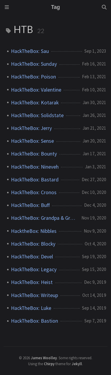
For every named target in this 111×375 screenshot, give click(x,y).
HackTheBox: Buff (30, 205)
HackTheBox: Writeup (34, 295)
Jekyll (77, 363)
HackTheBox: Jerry (31, 128)
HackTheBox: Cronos (34, 192)
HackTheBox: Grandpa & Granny (44, 218)
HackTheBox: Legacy (34, 269)
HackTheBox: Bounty (34, 153)
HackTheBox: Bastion (34, 321)
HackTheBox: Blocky (33, 244)
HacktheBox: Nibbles (34, 231)
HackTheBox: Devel (32, 256)
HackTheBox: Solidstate (37, 115)
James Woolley (44, 357)
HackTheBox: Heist (32, 282)
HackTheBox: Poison (33, 76)
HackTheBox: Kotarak (35, 102)
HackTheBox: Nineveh (35, 167)
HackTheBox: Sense (32, 141)
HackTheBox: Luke (31, 308)
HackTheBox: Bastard (35, 179)
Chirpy (49, 363)
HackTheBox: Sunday (34, 64)
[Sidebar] (7, 7)
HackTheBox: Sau (30, 51)
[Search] (104, 7)
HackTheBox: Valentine (36, 90)
